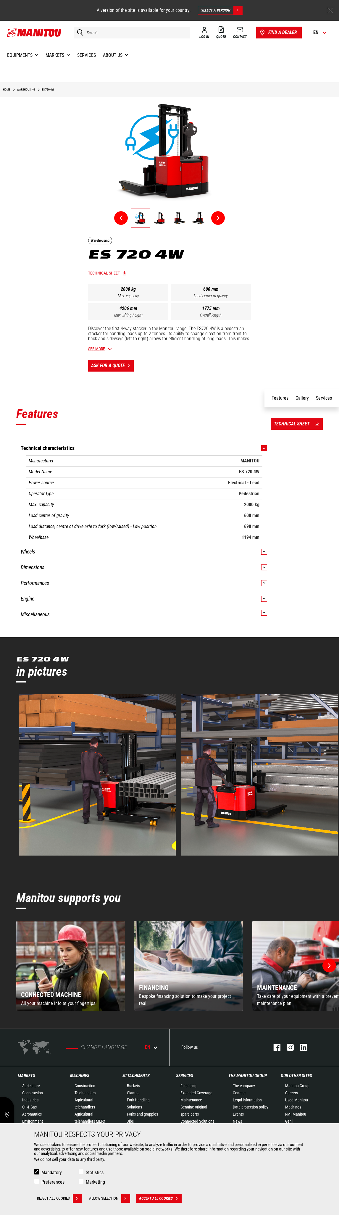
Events (238, 1114)
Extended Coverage (196, 1092)
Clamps (133, 1092)
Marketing (95, 1182)
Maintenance (191, 1100)
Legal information (247, 1100)
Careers (291, 1092)
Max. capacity (128, 296)
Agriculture (31, 1085)
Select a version (221, 10)
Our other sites (296, 1075)
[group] (70, 966)
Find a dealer (278, 32)
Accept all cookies (160, 1198)
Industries (30, 1100)
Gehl (289, 1121)
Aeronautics (32, 1114)
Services (184, 1075)
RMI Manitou (295, 1114)
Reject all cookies (59, 1198)
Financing (188, 1085)
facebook (274, 1047)
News (237, 1121)
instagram (287, 1047)
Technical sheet (104, 273)
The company (244, 1085)
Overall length (211, 315)
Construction (32, 1092)
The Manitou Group (247, 1075)
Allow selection (109, 1198)
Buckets (133, 1085)
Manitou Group (297, 1085)
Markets (26, 1075)
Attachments (136, 1075)
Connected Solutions (197, 1121)
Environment (32, 1121)
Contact (239, 1092)
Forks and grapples (142, 1114)
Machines (79, 1075)
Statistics (95, 1172)
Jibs (130, 1121)
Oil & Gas (29, 1107)
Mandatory (51, 1172)
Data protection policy (250, 1107)
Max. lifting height (128, 315)
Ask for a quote (112, 366)
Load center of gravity (211, 296)
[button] (329, 965)
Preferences (52, 1182)
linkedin (300, 1047)
